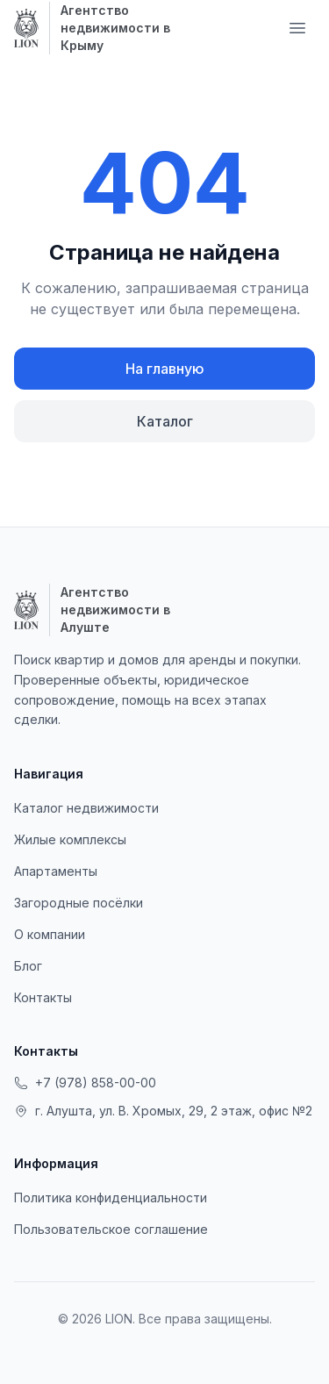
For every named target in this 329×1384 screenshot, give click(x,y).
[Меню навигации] (297, 28)
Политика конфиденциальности (110, 1197)
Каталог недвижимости (86, 807)
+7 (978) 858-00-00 (85, 1082)
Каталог (165, 421)
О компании (49, 934)
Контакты (43, 997)
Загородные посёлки (78, 902)
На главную (164, 368)
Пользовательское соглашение (111, 1229)
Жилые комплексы (70, 839)
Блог (28, 965)
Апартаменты (55, 871)
